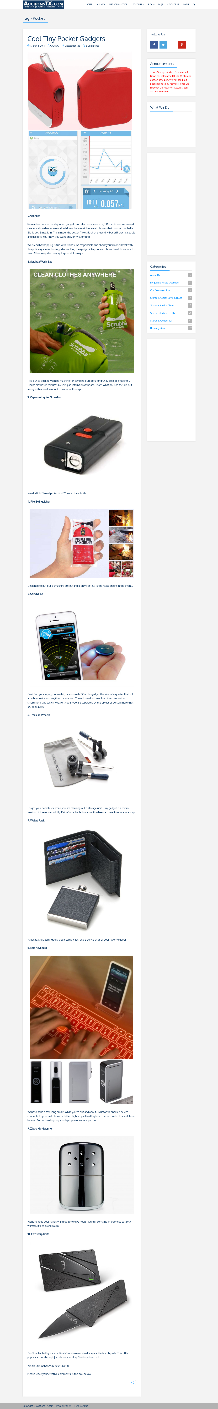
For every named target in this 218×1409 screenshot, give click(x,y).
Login (186, 4)
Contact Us (173, 4)
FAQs (160, 4)
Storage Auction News (171, 305)
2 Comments (92, 45)
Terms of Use (81, 1405)
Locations (137, 4)
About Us (171, 275)
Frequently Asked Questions (171, 283)
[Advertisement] (171, 204)
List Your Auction (118, 4)
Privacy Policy (63, 1405)
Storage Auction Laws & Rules (171, 298)
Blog (150, 4)
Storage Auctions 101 (171, 321)
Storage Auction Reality (171, 313)
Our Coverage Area (171, 290)
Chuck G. (54, 45)
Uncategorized (72, 45)
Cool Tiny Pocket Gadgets (69, 38)
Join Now (100, 4)
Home (89, 4)
